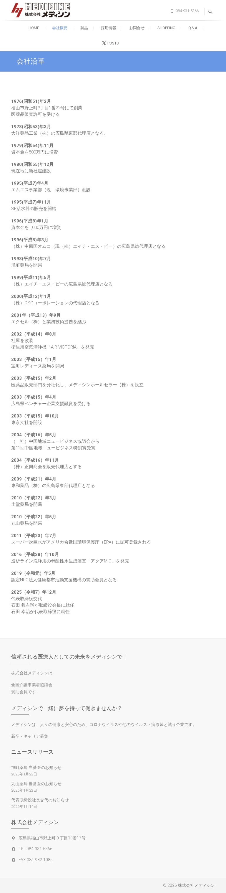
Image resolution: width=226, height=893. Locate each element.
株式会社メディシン (196, 885)
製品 (84, 28)
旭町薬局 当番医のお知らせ (36, 767)
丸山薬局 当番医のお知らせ (36, 783)
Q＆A (192, 28)
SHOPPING (166, 28)
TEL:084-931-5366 (35, 848)
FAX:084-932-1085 (36, 859)
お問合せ (136, 28)
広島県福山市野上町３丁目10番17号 (52, 838)
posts (113, 43)
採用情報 (108, 28)
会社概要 (59, 28)
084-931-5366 (187, 11)
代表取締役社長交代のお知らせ (40, 800)
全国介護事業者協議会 (31, 684)
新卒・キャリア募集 (29, 736)
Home (34, 28)
